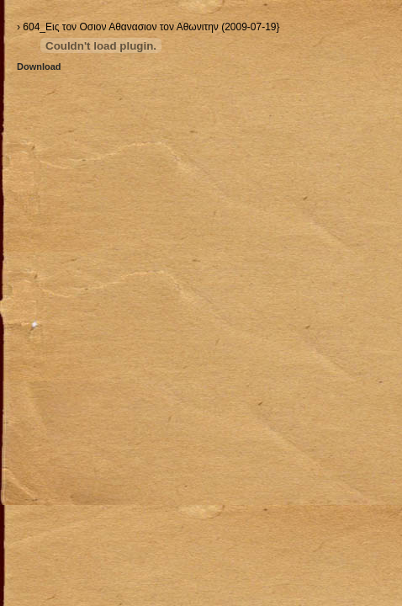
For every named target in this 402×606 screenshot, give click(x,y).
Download (39, 66)
